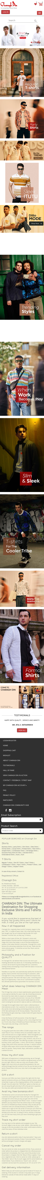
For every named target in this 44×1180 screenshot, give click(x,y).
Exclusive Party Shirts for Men (11, 853)
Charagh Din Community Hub (16, 805)
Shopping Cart (9, 750)
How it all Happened (13, 926)
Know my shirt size (12, 1055)
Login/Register (9, 740)
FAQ (4, 790)
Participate (8, 800)
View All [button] (22, 730)
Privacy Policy (9, 795)
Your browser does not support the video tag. (22, 243)
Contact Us (20, 871)
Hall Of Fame (8, 770)
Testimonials (9, 765)
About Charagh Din (11, 760)
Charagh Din (9, 880)
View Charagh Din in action (15, 775)
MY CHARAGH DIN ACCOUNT (15, 785)
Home (5, 745)
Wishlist (6, 755)
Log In (5, 12)
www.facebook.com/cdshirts (11, 898)
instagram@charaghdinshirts (19, 896)
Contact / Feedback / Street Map (17, 780)
